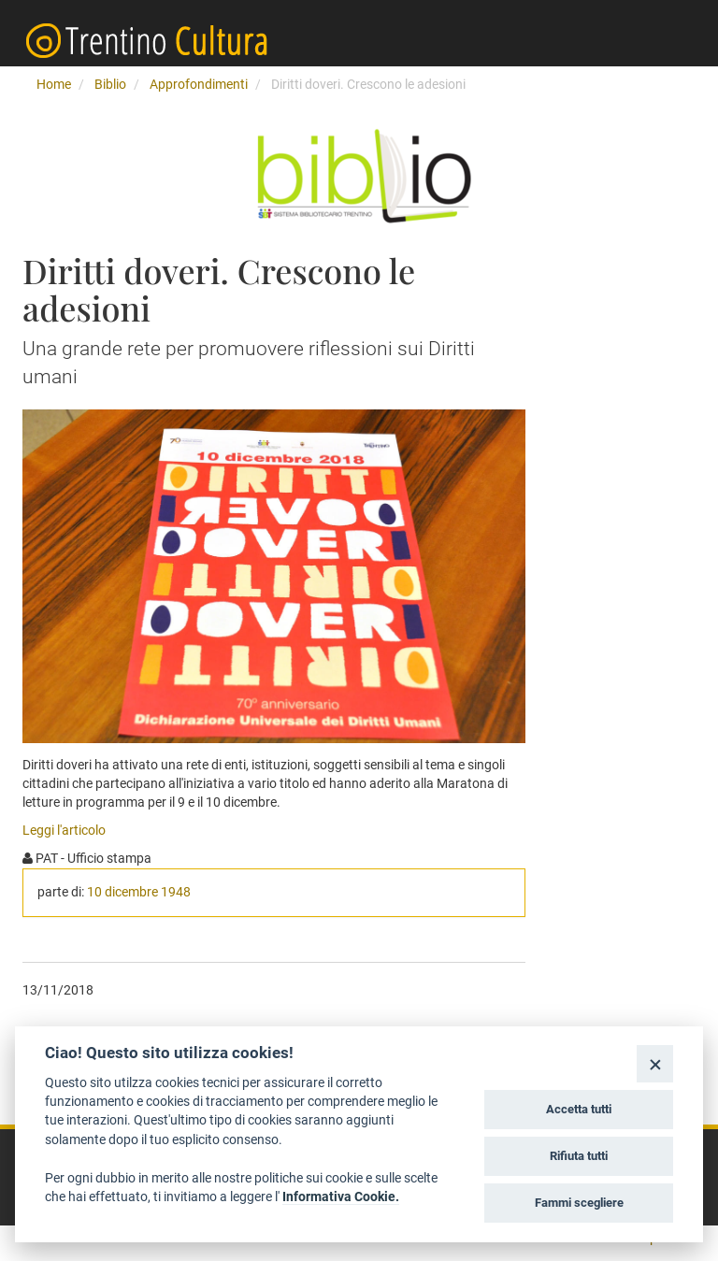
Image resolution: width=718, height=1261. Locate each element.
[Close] (655, 1063)
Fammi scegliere (579, 1203)
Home (53, 84)
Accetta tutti (578, 1109)
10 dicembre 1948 (139, 891)
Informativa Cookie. (340, 1196)
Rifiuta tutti (579, 1156)
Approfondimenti (199, 84)
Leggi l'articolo (64, 830)
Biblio (110, 84)
